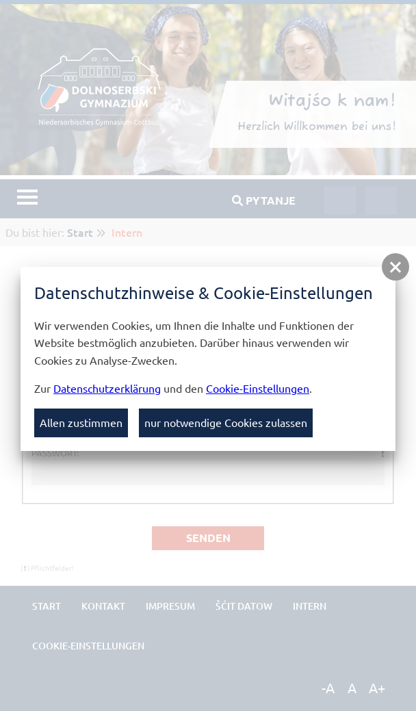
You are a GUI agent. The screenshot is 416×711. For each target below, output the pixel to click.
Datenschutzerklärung (107, 388)
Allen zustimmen (81, 422)
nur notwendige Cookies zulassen (225, 422)
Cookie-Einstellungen (257, 388)
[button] (395, 267)
